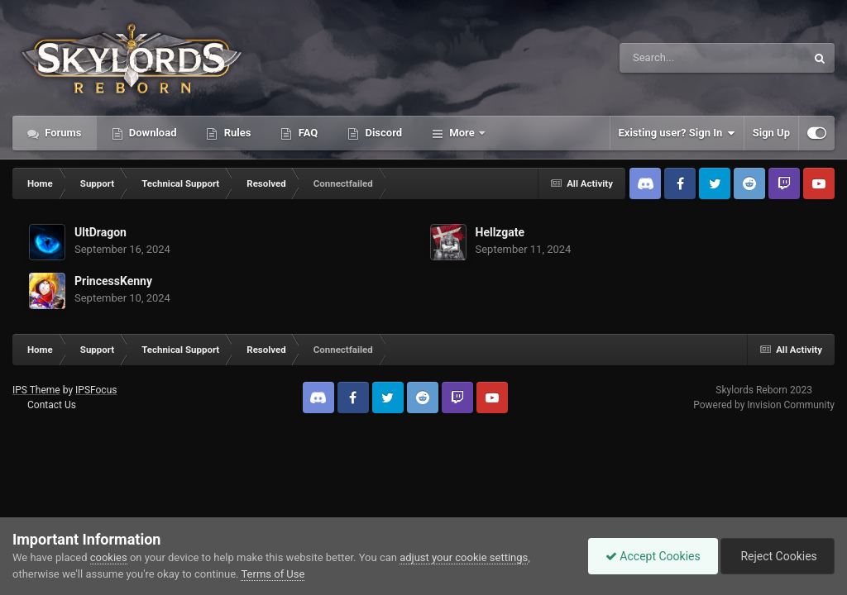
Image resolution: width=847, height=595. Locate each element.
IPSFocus (96, 390)
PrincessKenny (113, 281)
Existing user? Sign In (677, 133)
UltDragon (100, 232)
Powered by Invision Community (764, 405)
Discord (382, 132)
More (462, 132)
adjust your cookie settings (464, 557)
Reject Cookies (777, 556)
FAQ (306, 132)
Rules (236, 132)
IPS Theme (36, 390)
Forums (62, 132)
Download (152, 132)
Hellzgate (500, 232)
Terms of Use (272, 574)
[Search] (671, 58)
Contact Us (51, 405)
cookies (108, 557)
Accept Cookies (653, 556)
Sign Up (771, 132)
